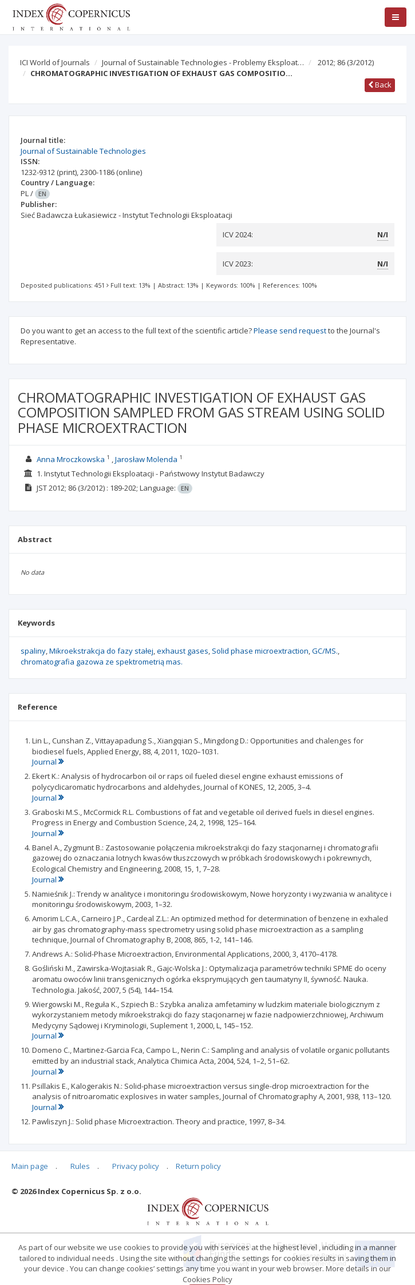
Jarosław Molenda (146, 459)
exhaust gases (182, 651)
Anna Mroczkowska (71, 459)
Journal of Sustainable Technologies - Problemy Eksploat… (203, 62)
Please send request (290, 330)
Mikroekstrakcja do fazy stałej (101, 651)
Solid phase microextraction (260, 651)
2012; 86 (346, 62)
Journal (48, 762)
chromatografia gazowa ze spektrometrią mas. (102, 662)
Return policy (198, 1166)
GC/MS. (325, 651)
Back (380, 84)
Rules (80, 1166)
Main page (29, 1166)
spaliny (33, 651)
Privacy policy (135, 1166)
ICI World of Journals (55, 62)
